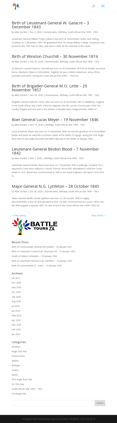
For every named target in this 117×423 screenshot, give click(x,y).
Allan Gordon (21, 32)
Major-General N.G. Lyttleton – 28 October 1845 (55, 186)
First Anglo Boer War (22, 379)
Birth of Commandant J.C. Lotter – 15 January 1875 (37, 265)
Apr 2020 (16, 320)
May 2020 (16, 315)
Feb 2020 (16, 329)
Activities (16, 346)
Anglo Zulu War (19, 351)
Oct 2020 (16, 292)
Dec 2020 (16, 282)
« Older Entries (19, 215)
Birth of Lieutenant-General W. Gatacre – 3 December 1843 (50, 25)
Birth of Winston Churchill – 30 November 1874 (55, 56)
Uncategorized (19, 393)
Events (15, 374)
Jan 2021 (16, 278)
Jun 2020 (16, 310)
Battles (15, 360)
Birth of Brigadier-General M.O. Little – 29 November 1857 (49, 88)
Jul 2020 (15, 306)
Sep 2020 (16, 296)
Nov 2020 (16, 287)
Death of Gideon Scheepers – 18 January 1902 (34, 256)
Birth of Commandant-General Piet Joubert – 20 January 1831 (42, 246)
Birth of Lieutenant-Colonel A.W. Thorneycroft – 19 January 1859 (43, 251)
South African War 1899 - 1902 (83, 32)
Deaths (15, 370)
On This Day (18, 384)
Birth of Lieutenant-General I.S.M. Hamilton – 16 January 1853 (42, 260)
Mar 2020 (16, 324)
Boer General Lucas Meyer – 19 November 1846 (55, 119)
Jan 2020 (16, 334)
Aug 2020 (16, 301)
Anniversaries (50, 32)
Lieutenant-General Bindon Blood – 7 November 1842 (55, 151)
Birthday (62, 32)
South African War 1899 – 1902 (27, 388)
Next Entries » (98, 215)
